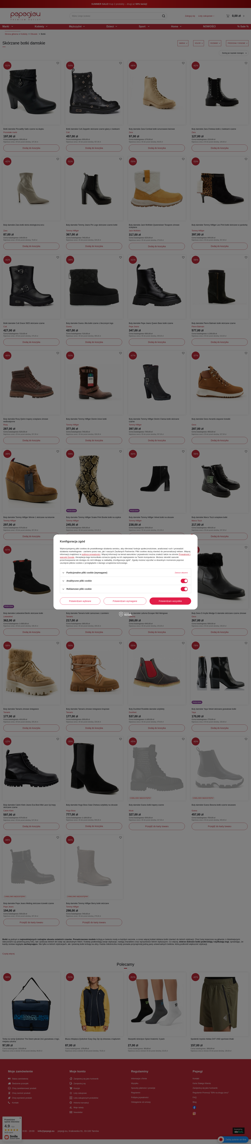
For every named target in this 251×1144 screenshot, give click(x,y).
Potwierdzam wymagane (125, 601)
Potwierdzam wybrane (80, 601)
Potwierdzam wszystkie (170, 601)
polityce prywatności (91, 554)
